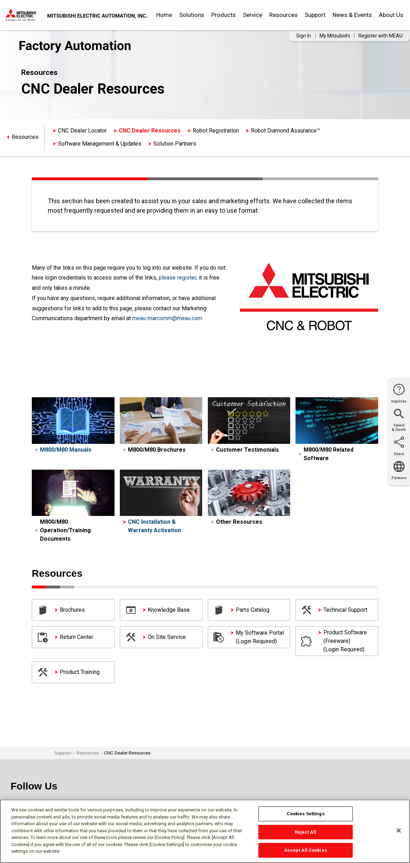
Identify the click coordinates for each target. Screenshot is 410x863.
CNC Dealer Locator (82, 130)
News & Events (352, 14)
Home (164, 14)
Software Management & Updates (99, 143)
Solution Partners (174, 143)
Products (223, 14)
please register (177, 277)
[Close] (398, 830)
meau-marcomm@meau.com (167, 318)
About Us (391, 14)
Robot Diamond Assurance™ (285, 130)
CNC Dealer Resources (150, 130)
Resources (283, 14)
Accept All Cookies (305, 850)
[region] (205, 831)
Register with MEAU (380, 36)
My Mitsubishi (335, 36)
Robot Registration (216, 130)
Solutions (191, 14)
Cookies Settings (305, 813)
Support (315, 14)
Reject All (305, 832)
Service (252, 14)
